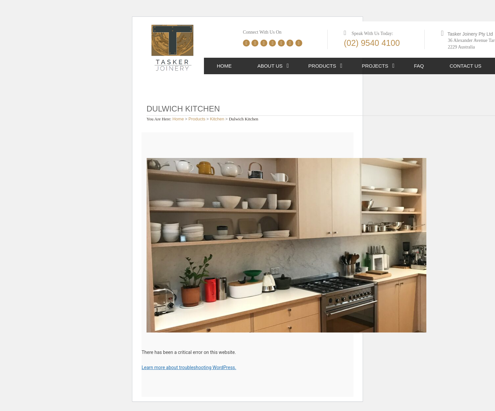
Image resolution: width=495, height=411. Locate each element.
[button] (288, 66)
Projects (375, 66)
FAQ (419, 66)
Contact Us (465, 66)
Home (224, 66)
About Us (269, 66)
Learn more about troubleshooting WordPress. (189, 367)
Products (322, 66)
